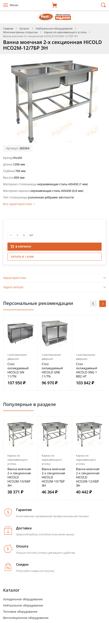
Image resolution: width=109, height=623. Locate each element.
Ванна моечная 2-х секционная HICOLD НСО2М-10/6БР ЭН (19, 478)
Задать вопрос (13, 288)
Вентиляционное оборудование (26, 619)
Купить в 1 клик (22, 258)
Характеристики (14, 279)
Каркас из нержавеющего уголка (17, 461)
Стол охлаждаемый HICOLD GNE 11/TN (52, 371)
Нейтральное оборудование (23, 607)
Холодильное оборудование (23, 600)
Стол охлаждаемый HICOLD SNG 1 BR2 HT (86, 371)
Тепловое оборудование (20, 613)
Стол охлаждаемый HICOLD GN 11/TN (18, 371)
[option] (21, 354)
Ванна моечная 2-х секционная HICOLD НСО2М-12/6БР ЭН (87, 478)
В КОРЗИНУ (21, 248)
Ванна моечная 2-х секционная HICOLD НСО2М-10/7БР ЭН (53, 478)
